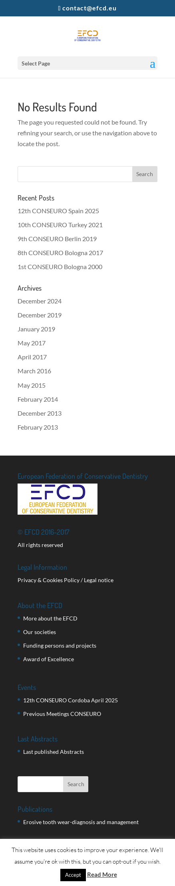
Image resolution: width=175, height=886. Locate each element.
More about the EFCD (50, 618)
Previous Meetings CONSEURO (62, 713)
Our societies (39, 631)
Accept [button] (73, 875)
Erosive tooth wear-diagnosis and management (81, 822)
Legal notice (98, 580)
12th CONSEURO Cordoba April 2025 (70, 700)
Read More (102, 874)
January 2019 (36, 329)
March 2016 (34, 371)
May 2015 (32, 385)
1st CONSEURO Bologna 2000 (60, 266)
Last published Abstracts (53, 751)
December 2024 (40, 301)
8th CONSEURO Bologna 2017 (60, 252)
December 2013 (40, 413)
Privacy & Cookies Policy (49, 580)
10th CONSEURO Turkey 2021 (60, 224)
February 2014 (38, 399)
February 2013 (38, 427)
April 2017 (32, 357)
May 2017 (32, 343)
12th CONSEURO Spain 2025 (58, 210)
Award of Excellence (48, 659)
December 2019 (40, 315)
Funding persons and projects (59, 645)
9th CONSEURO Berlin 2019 (57, 238)
